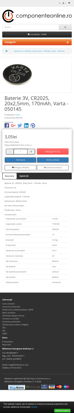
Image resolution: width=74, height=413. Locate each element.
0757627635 (15, 367)
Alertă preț (20, 160)
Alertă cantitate (52, 160)
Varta (17, 114)
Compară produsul (53, 167)
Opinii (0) (24, 176)
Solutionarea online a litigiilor (15, 324)
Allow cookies (62, 410)
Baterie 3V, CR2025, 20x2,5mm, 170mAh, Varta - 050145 (39, 51)
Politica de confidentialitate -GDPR (17, 309)
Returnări (6, 344)
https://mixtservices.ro (40, 378)
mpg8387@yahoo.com (18, 364)
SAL (4, 330)
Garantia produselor (11, 321)
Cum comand (8, 303)
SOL (4, 327)
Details (34, 407)
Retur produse (8, 312)
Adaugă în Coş (52, 151)
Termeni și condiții (10, 318)
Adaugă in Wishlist (20, 167)
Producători (7, 341)
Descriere (9, 176)
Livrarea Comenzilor (11, 306)
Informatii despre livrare (13, 315)
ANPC (4, 333)
